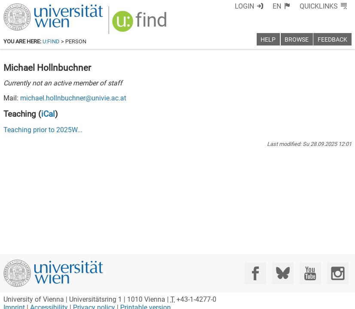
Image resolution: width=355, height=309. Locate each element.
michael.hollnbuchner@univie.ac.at (73, 98)
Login (244, 6)
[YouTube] (310, 273)
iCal (48, 114)
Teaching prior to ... (42, 130)
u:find (51, 41)
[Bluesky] (283, 273)
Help (268, 39)
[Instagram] (338, 273)
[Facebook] (255, 273)
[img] (140, 24)
